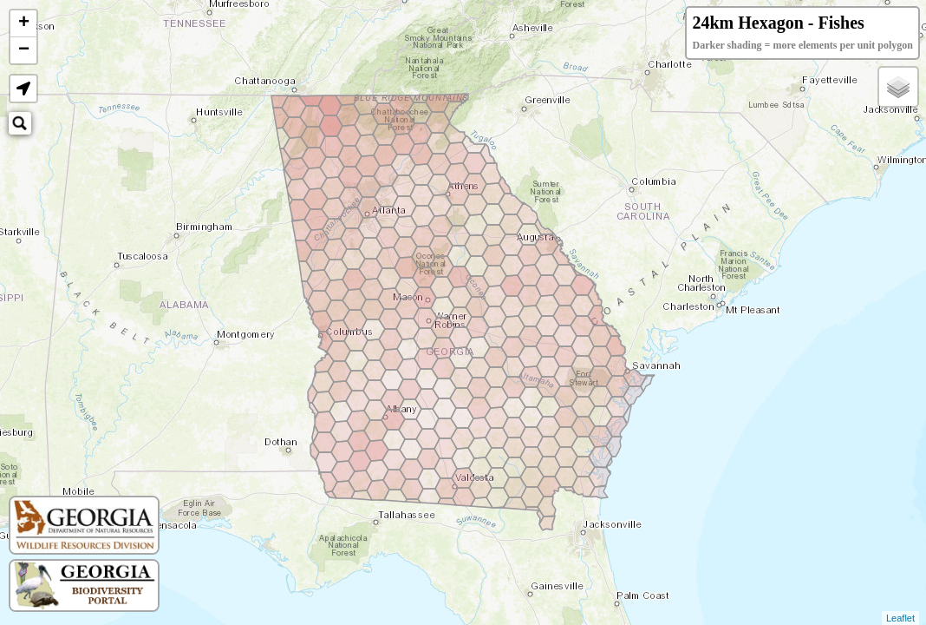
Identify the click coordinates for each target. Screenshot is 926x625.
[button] (23, 89)
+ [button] (23, 23)
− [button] (23, 50)
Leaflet (900, 618)
